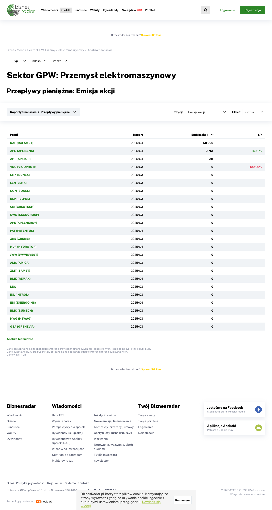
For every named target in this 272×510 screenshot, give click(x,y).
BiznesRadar (15, 50)
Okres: (248, 112)
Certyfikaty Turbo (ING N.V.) (113, 433)
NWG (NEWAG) (21, 318)
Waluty (95, 10)
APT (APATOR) (20, 159)
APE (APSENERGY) (23, 222)
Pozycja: (200, 112)
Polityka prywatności (30, 483)
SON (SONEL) (20, 190)
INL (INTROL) (19, 294)
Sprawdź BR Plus (151, 35)
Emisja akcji (199, 134)
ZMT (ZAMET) (20, 270)
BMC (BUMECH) (21, 310)
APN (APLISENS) (22, 151)
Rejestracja (253, 10)
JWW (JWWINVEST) (24, 254)
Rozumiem (182, 500)
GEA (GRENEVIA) (22, 326)
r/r (260, 134)
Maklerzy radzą (62, 460)
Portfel (150, 10)
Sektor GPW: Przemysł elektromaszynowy (55, 50)
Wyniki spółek (61, 421)
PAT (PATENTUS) (22, 230)
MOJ (13, 286)
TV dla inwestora (105, 454)
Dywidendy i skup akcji (67, 433)
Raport (138, 134)
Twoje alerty (146, 415)
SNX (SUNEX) (20, 175)
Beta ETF (58, 415)
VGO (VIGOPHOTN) (24, 167)
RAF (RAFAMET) (21, 143)
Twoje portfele (148, 421)
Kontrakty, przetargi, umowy (114, 427)
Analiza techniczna (20, 339)
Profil (14, 134)
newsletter (101, 460)
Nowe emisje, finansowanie (112, 421)
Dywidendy (110, 10)
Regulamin (54, 483)
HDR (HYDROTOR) (23, 246)
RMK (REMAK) (20, 278)
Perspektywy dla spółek (68, 427)
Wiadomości (49, 10)
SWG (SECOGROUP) (24, 214)
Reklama (70, 483)
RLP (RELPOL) (20, 198)
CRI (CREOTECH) (22, 206)
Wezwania (101, 438)
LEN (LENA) (18, 182)
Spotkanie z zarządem (67, 454)
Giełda (65, 10)
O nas (10, 483)
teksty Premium (105, 415)
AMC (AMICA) (20, 262)
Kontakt (83, 483)
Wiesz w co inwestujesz (68, 449)
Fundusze (80, 10)
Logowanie (227, 10)
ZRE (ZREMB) (20, 238)
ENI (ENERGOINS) (23, 302)
